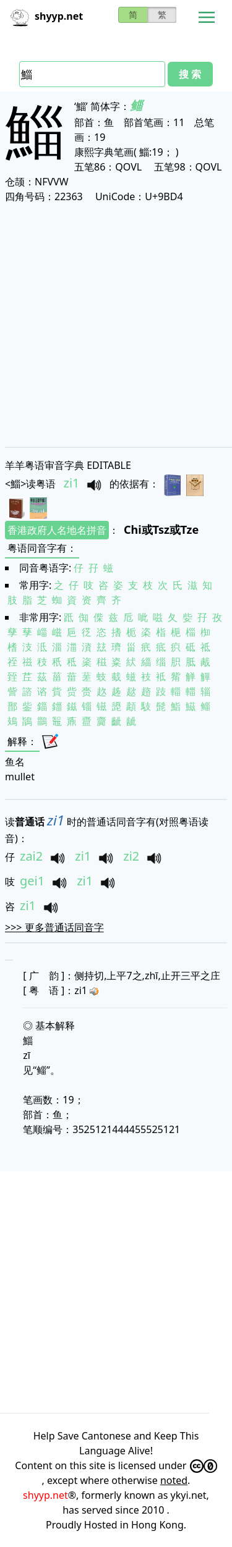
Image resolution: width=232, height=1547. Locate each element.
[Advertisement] (116, 324)
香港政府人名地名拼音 (56, 530)
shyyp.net (45, 1495)
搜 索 (190, 74)
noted (173, 1480)
